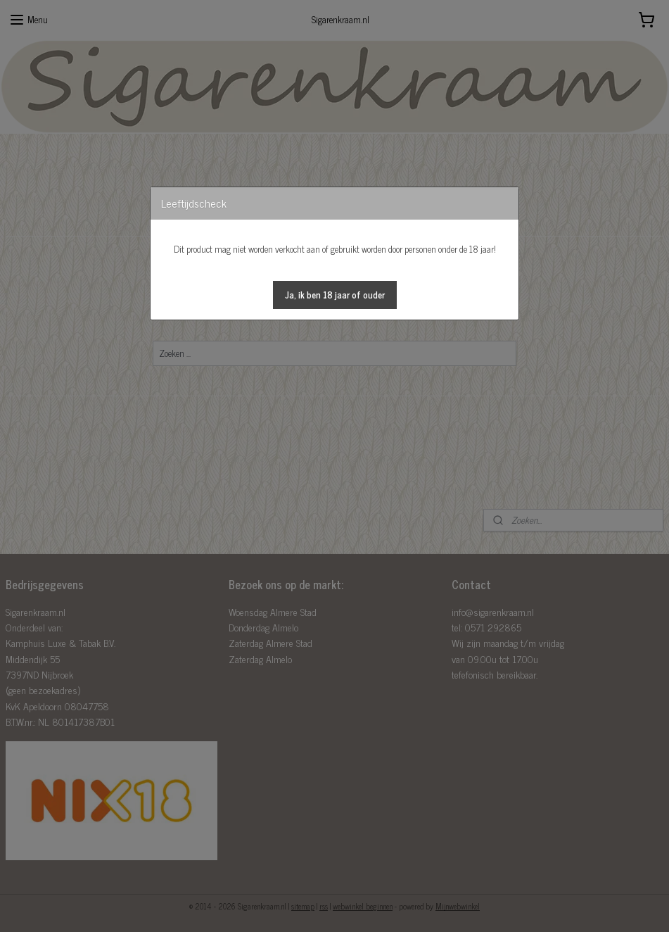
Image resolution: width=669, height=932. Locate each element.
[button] (335, 295)
